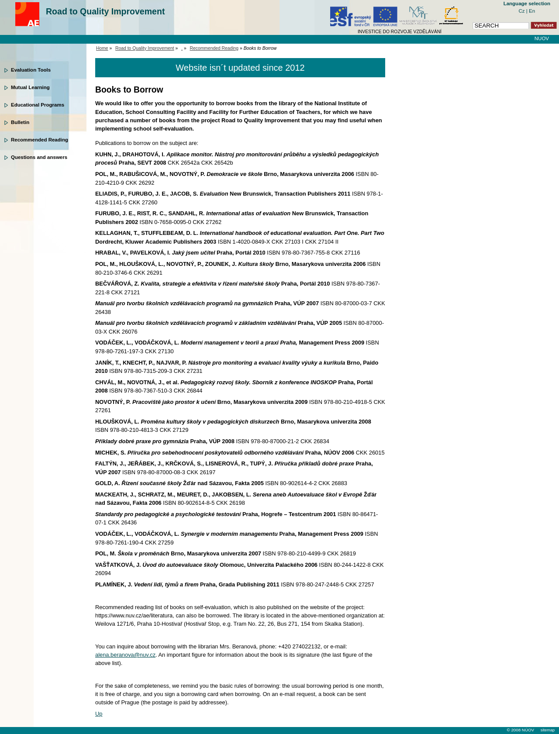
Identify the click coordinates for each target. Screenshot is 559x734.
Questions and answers (39, 157)
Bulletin (20, 122)
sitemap (548, 730)
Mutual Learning (30, 87)
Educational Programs (37, 104)
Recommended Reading (39, 139)
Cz (522, 11)
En (532, 11)
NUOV (542, 38)
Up (98, 713)
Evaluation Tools (31, 69)
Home (102, 48)
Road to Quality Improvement (105, 11)
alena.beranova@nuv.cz (125, 654)
